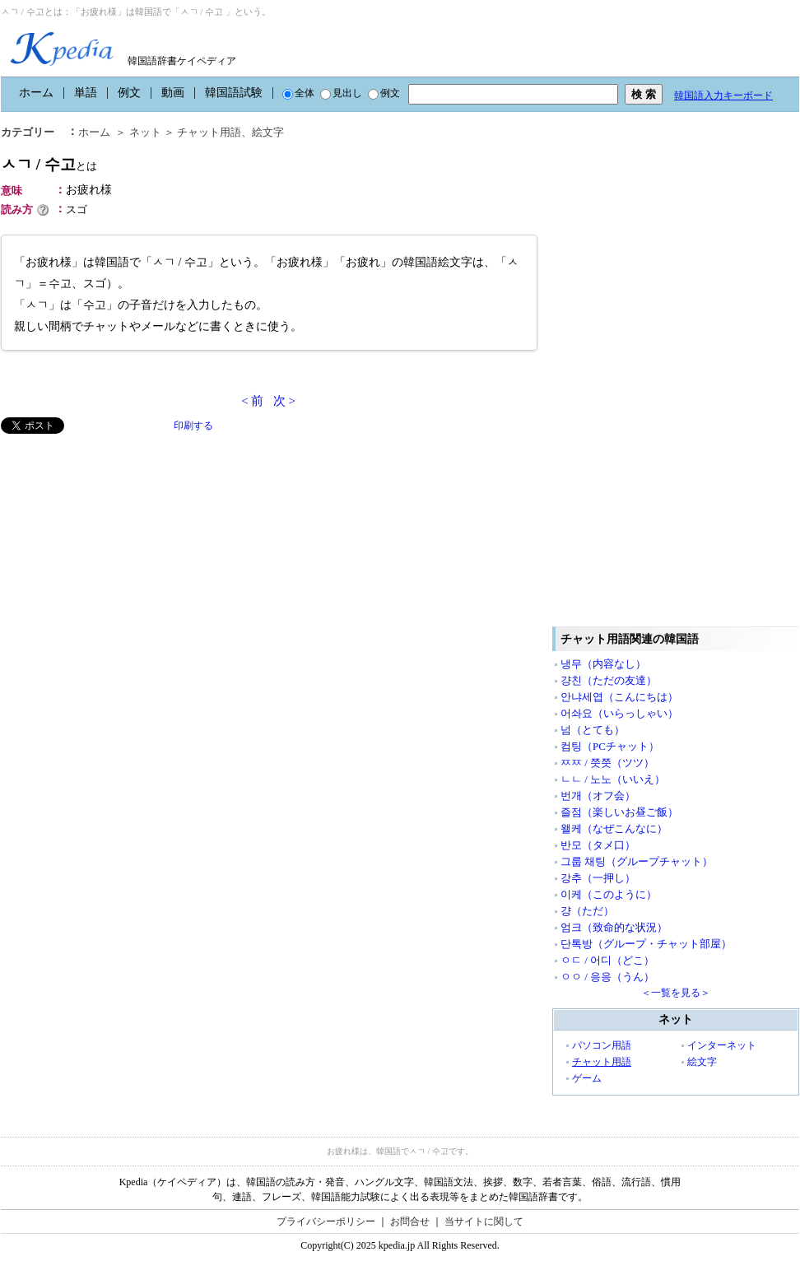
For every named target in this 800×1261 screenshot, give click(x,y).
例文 (129, 92)
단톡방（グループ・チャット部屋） (646, 944)
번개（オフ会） (597, 795)
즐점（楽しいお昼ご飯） (619, 812)
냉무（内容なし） (603, 664)
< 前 (252, 400)
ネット (145, 132)
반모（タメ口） (597, 845)
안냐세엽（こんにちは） (619, 697)
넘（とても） (592, 730)
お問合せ (410, 1221)
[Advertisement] (124, 549)
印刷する (193, 425)
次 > (284, 400)
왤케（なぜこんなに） (613, 828)
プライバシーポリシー (326, 1221)
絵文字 (268, 132)
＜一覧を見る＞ (675, 992)
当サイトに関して (483, 1221)
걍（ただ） (587, 911)
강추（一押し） (597, 878)
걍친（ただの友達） (608, 680)
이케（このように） (608, 894)
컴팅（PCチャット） (609, 746)
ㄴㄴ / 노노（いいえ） (612, 779)
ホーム (36, 92)
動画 (172, 92)
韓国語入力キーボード (723, 95)
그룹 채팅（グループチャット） (636, 861)
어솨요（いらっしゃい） (619, 713)
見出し (341, 93)
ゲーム (587, 1078)
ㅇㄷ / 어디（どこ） (607, 960)
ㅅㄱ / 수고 (49, 164)
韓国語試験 (234, 92)
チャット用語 (209, 132)
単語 (85, 92)
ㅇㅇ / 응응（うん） (607, 976)
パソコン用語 (601, 1045)
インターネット (721, 1045)
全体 (298, 93)
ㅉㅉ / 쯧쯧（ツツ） (607, 762)
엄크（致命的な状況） (613, 927)
